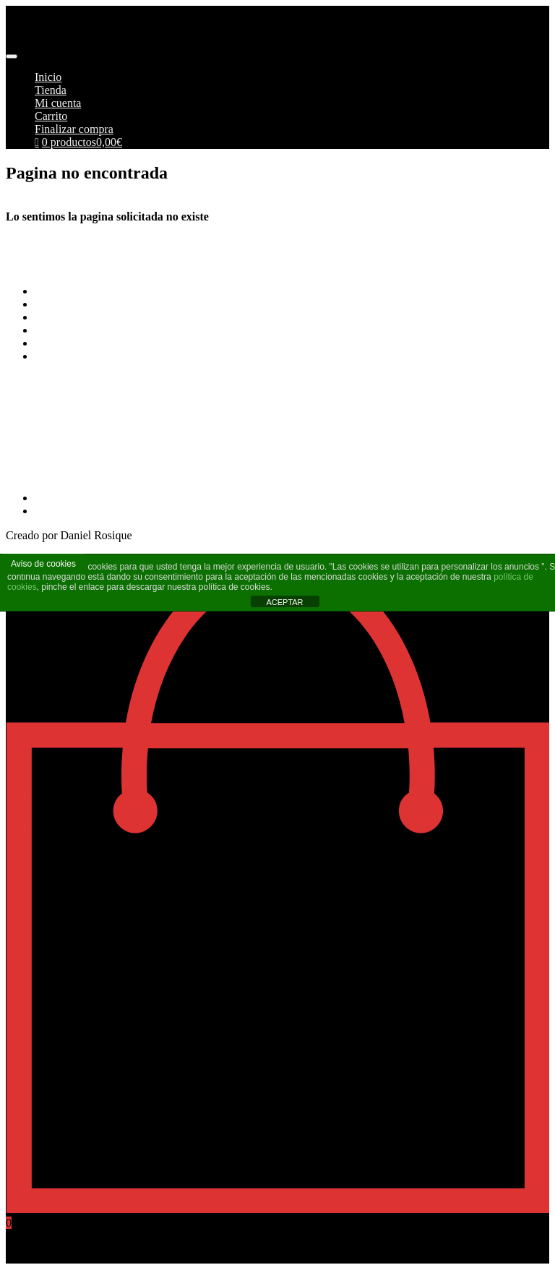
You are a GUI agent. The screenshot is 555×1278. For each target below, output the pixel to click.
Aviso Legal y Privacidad (93, 330)
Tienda (50, 90)
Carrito (51, 116)
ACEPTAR (284, 602)
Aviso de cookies (43, 564)
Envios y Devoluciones (88, 317)
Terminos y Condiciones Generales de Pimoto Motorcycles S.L (181, 291)
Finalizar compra (74, 129)
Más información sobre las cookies (115, 356)
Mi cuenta (58, 103)
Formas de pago (71, 304)
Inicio (48, 77)
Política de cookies (78, 343)
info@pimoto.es (43, 435)
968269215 (32, 473)
